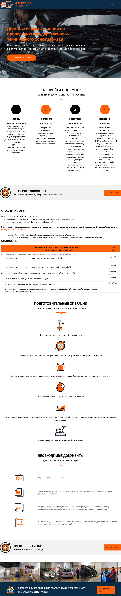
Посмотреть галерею (104, 590)
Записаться (112, 192)
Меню (112, 4)
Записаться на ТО (21, 57)
